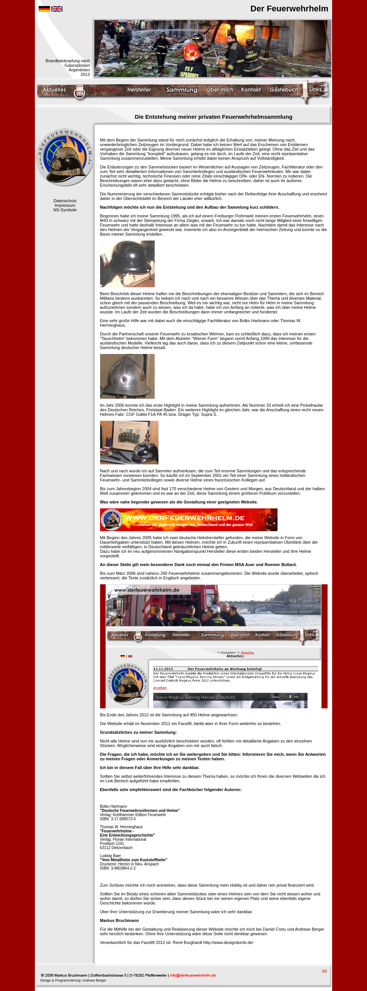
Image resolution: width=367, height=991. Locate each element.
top (324, 970)
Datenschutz (65, 200)
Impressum (65, 205)
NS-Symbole (65, 210)
